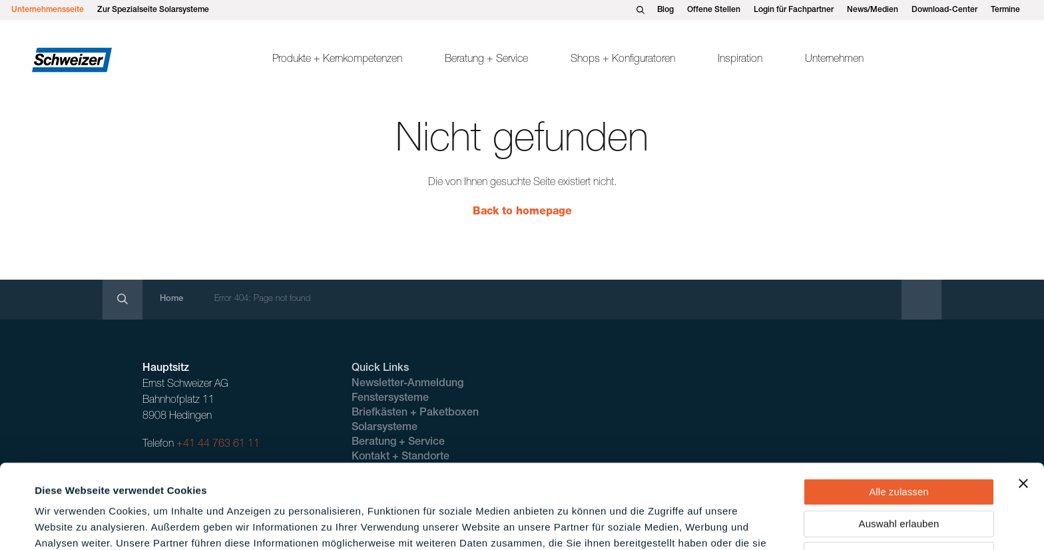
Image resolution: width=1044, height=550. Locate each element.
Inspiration (740, 60)
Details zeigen (568, 523)
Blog (665, 10)
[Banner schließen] (1023, 404)
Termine (1005, 10)
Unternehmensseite (47, 10)
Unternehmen (834, 60)
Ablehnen (899, 475)
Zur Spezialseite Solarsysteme (153, 10)
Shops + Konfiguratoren (623, 60)
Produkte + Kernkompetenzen (337, 60)
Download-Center (944, 10)
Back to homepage (522, 212)
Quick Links (380, 369)
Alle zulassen (899, 412)
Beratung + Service (486, 60)
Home (171, 299)
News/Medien (872, 10)
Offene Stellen (713, 10)
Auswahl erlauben (899, 444)
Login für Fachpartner (794, 10)
